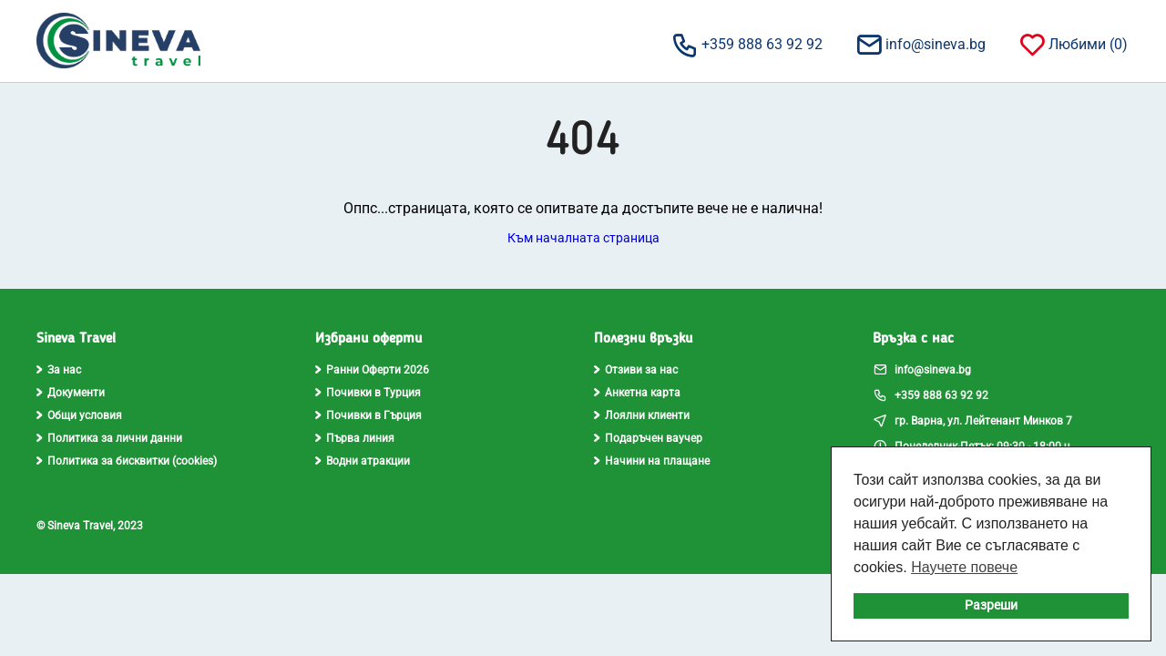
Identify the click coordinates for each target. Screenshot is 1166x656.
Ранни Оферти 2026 (372, 370)
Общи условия (79, 415)
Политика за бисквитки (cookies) (126, 461)
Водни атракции (362, 461)
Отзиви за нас (636, 370)
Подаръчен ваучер (648, 438)
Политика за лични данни (109, 438)
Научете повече (964, 567)
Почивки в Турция (368, 392)
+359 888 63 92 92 (746, 43)
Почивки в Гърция (368, 415)
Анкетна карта (637, 392)
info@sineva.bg (920, 43)
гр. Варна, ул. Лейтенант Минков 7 (972, 420)
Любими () (1073, 43)
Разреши (991, 605)
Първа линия (354, 438)
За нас (58, 370)
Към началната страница (583, 238)
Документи (70, 392)
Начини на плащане (652, 461)
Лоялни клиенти (642, 415)
